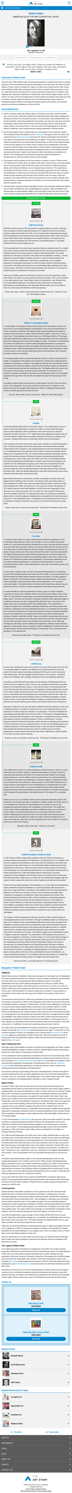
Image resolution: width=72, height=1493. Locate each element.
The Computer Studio (44, 1491)
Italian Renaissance (21, 1061)
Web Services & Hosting (28, 1491)
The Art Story (36, 3)
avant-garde (15, 1040)
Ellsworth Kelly (24, 1030)
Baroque (43, 1061)
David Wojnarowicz (23, 1264)
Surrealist (5, 1035)
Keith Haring (12, 1261)
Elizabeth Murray (25, 1119)
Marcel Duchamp (22, 137)
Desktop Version (41, 1489)
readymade (39, 135)
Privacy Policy (30, 1489)
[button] (2, 3)
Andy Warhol (36, 1306)
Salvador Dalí (57, 1033)
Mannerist (32, 1061)
